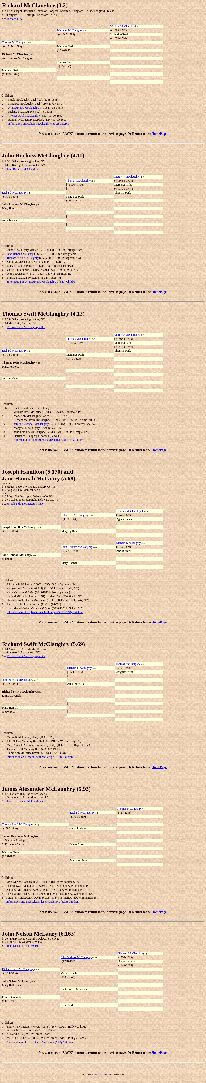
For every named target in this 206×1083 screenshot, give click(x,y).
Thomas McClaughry (14, 42)
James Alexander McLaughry (38, 789)
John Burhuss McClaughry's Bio (25, 169)
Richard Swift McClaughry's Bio (26, 656)
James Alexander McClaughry (31, 423)
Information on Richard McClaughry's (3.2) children (38, 123)
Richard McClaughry (28, 5)
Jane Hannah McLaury (20, 253)
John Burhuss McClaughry (23, 107)
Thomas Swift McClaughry (24, 115)
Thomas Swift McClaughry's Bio (26, 327)
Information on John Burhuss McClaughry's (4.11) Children (41, 281)
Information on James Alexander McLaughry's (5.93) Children (42, 901)
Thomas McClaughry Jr (130, 511)
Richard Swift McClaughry (23, 257)
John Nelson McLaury (29, 933)
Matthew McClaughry (70, 30)
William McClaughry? (123, 26)
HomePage (159, 134)
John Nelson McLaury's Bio (23, 945)
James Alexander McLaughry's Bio (27, 801)
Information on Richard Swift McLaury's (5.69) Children (40, 756)
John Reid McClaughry (74, 515)
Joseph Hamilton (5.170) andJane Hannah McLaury (37, 475)
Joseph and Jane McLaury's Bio (25, 503)
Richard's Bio (14, 18)
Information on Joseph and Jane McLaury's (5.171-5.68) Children (45, 612)
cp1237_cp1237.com (99, 1074)
